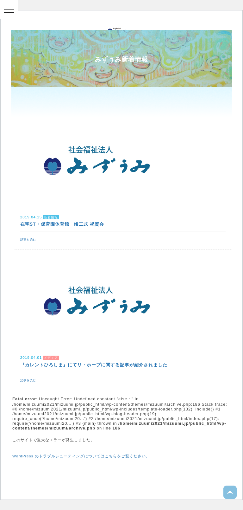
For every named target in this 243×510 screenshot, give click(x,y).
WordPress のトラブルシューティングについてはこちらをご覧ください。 (81, 456)
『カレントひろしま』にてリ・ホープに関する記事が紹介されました (93, 364)
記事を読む (28, 239)
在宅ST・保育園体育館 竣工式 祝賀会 (62, 224)
